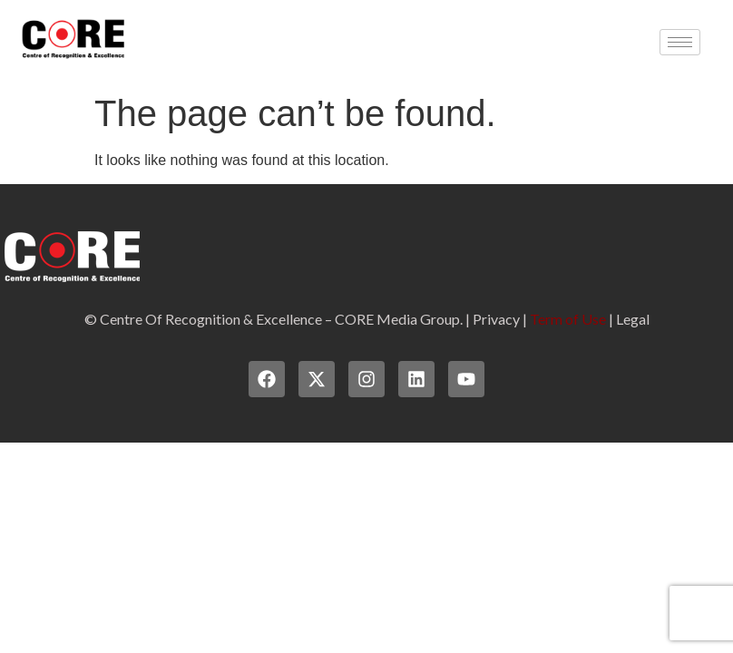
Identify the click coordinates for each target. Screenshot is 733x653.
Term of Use (568, 318)
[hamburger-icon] (680, 42)
